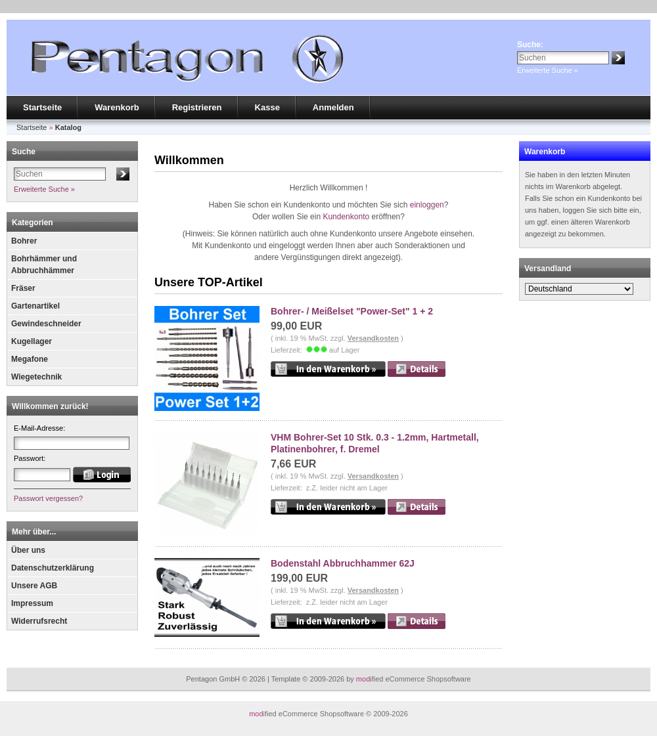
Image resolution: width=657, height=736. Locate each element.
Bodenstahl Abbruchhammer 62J (343, 563)
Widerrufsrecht (39, 621)
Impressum (32, 603)
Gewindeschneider (46, 323)
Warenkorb (117, 107)
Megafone (29, 359)
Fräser (23, 288)
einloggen (427, 204)
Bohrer (24, 241)
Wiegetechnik (36, 376)
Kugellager (31, 341)
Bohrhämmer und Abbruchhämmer (44, 264)
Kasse (267, 107)
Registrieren (197, 107)
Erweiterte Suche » (547, 70)
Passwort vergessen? (48, 498)
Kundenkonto (346, 216)
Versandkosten (373, 338)
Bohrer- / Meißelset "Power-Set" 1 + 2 (352, 311)
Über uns (28, 550)
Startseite (42, 107)
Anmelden (333, 107)
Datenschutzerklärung (52, 568)
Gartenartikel (35, 306)
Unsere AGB (34, 585)
